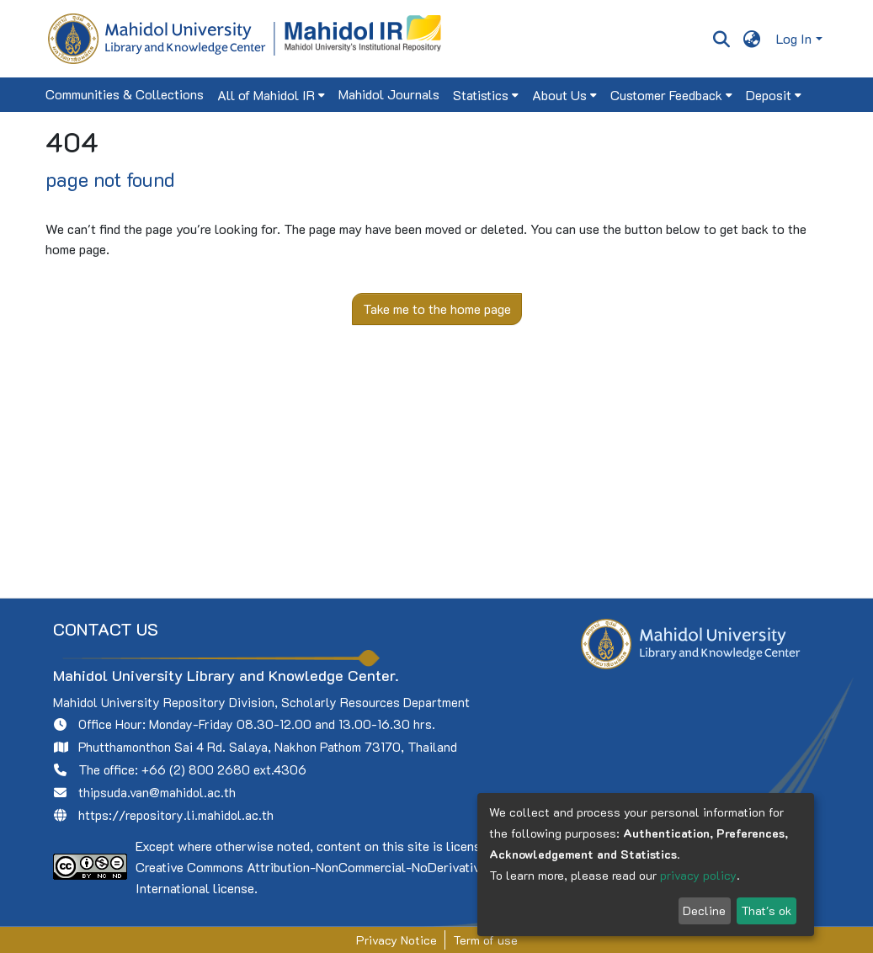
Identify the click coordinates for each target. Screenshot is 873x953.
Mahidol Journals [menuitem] (388, 94)
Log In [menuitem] (794, 38)
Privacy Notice (396, 940)
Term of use (485, 940)
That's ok (766, 910)
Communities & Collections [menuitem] (124, 94)
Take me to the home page (437, 308)
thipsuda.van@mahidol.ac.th (157, 792)
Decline (704, 910)
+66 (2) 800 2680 (195, 769)
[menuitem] (751, 39)
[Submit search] (721, 39)
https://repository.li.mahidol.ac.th (176, 815)
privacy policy (698, 875)
